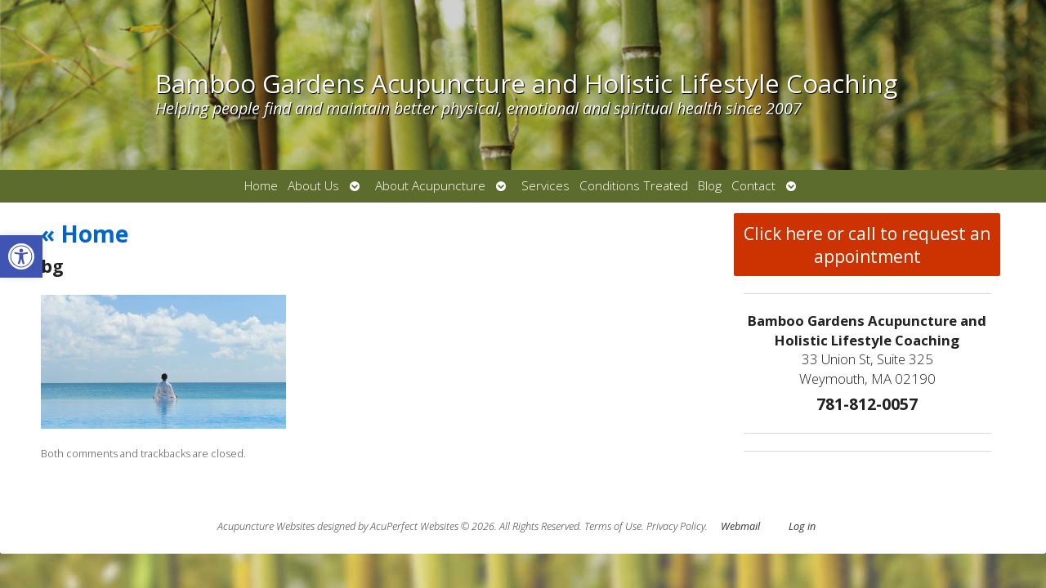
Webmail (740, 526)
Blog (710, 185)
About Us (313, 185)
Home (261, 185)
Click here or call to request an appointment (867, 245)
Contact (753, 185)
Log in (802, 526)
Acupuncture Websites (266, 526)
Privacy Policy (675, 526)
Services (545, 185)
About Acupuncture (430, 185)
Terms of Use (612, 526)
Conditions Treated (633, 185)
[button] (21, 256)
